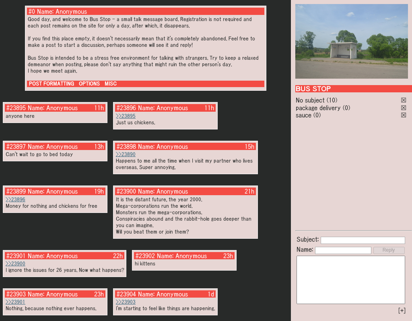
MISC (111, 83)
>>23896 (15, 199)
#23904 (126, 294)
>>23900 (15, 263)
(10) (332, 100)
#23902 (145, 255)
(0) (346, 107)
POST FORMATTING (51, 83)
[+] (402, 310)
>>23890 (126, 154)
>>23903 (126, 301)
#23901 (16, 255)
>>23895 (126, 116)
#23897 (16, 146)
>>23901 (15, 301)
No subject (311, 100)
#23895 (16, 107)
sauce (303, 115)
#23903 (16, 294)
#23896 (126, 107)
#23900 (126, 191)
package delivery (318, 107)
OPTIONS (89, 83)
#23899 (16, 191)
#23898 (126, 146)
